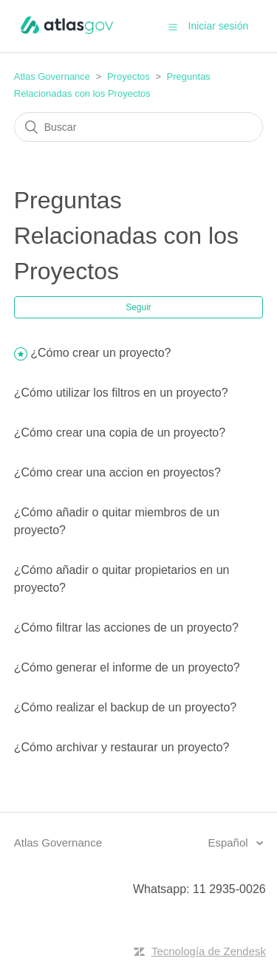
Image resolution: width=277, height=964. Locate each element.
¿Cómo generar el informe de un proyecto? (127, 667)
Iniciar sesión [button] (218, 26)
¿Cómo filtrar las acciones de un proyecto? (126, 627)
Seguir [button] (138, 307)
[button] (172, 26)
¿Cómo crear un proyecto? (100, 352)
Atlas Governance (52, 76)
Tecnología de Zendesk (208, 951)
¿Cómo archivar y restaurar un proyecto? (122, 747)
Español (229, 842)
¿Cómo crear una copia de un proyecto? (119, 432)
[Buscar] (139, 127)
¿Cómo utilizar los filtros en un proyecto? (121, 392)
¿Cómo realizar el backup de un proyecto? (125, 707)
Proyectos (128, 76)
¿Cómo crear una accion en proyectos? (117, 472)
